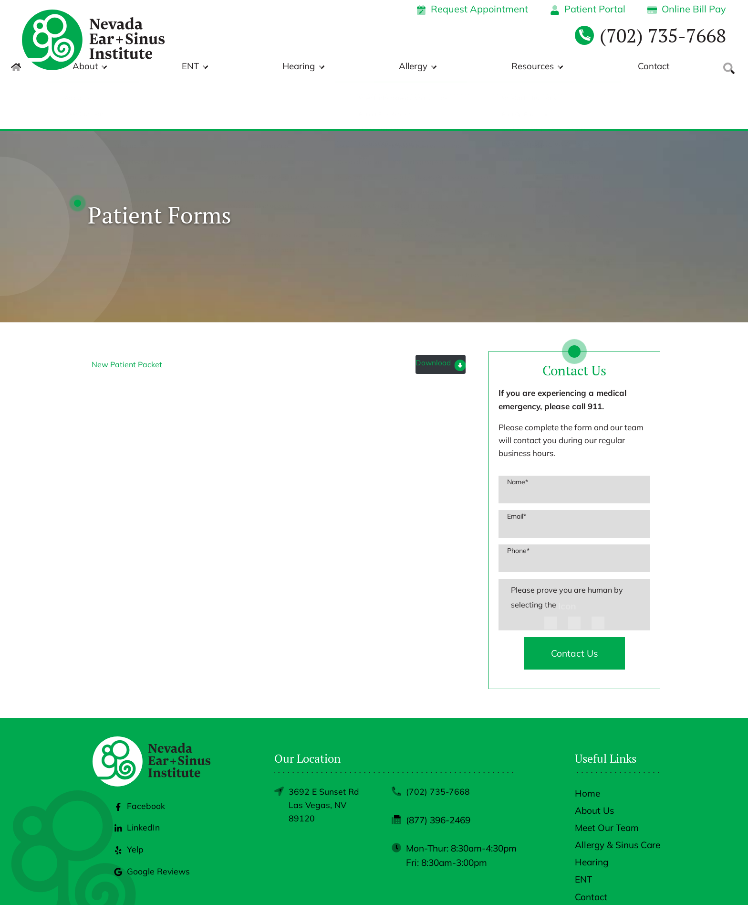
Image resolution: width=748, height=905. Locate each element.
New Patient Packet (127, 316)
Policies (554, 883)
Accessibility (598, 883)
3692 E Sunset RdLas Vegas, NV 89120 (325, 760)
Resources (569, 67)
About (268, 67)
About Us (594, 764)
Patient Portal (587, 9)
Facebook (139, 775)
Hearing (407, 67)
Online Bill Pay (686, 9)
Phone (518, 503)
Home (587, 747)
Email (516, 468)
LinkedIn (136, 797)
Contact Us (574, 606)
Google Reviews (152, 841)
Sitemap (644, 883)
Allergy (485, 67)
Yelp (127, 819)
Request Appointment (472, 9)
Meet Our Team (607, 781)
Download (432, 315)
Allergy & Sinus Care (617, 798)
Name (517, 434)
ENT (335, 67)
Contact (653, 67)
